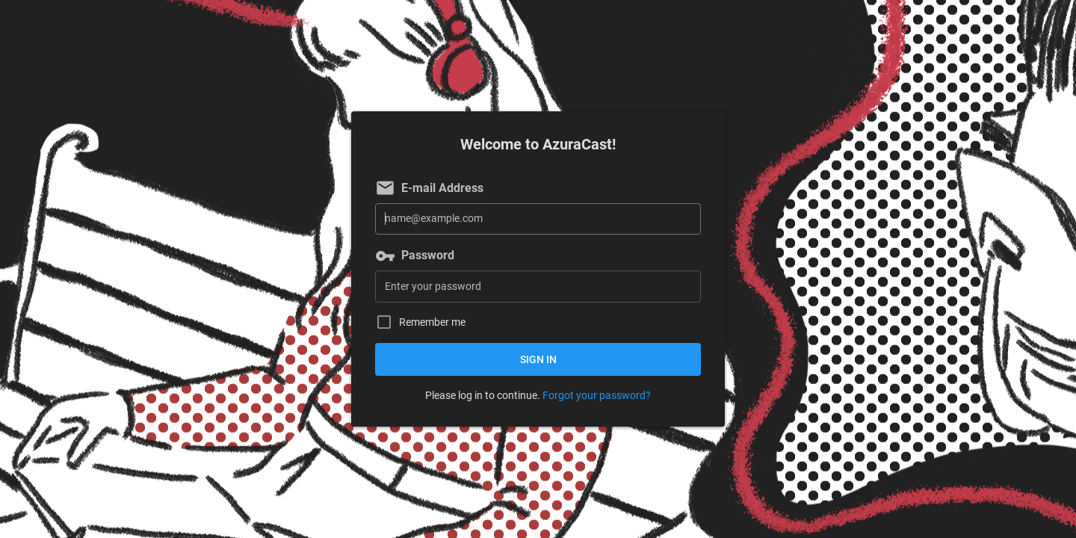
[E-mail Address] (538, 219)
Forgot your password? (596, 395)
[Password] (538, 286)
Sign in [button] (538, 359)
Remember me (432, 322)
